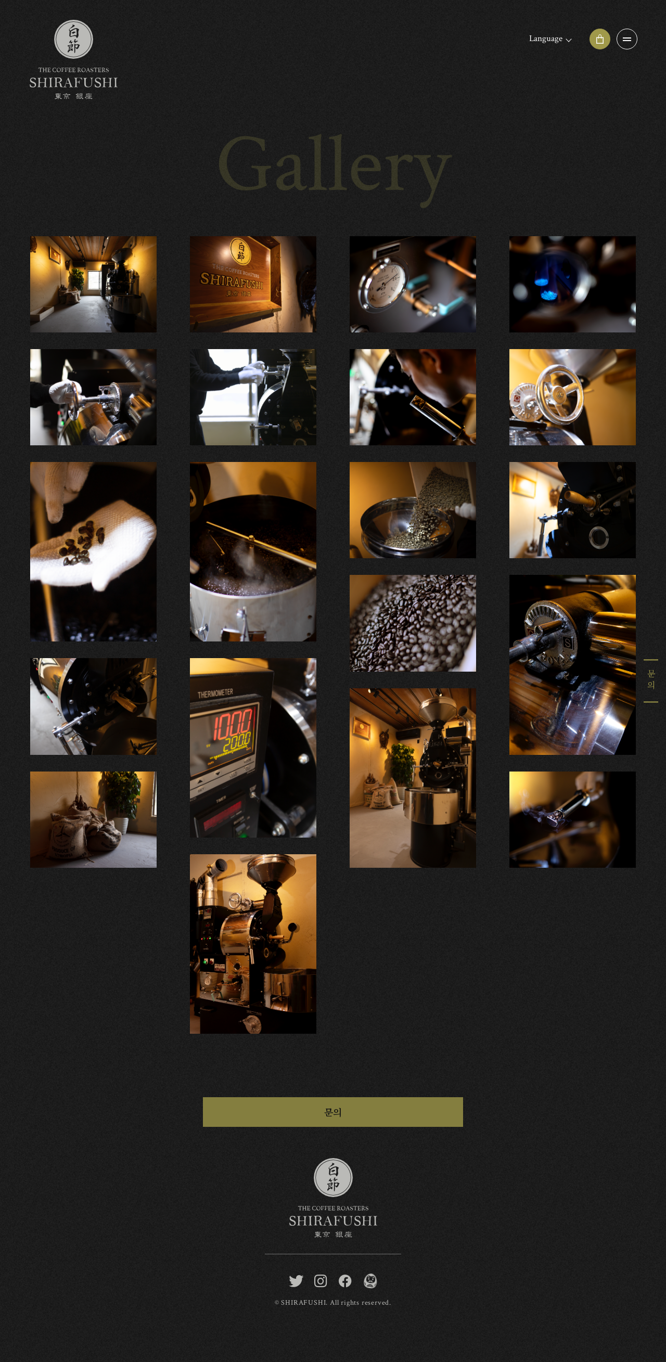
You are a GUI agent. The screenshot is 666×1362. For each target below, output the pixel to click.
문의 (333, 1112)
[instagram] (321, 1280)
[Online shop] (600, 39)
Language (545, 38)
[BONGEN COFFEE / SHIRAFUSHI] (369, 1280)
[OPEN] (627, 39)
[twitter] (296, 1280)
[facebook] (345, 1280)
